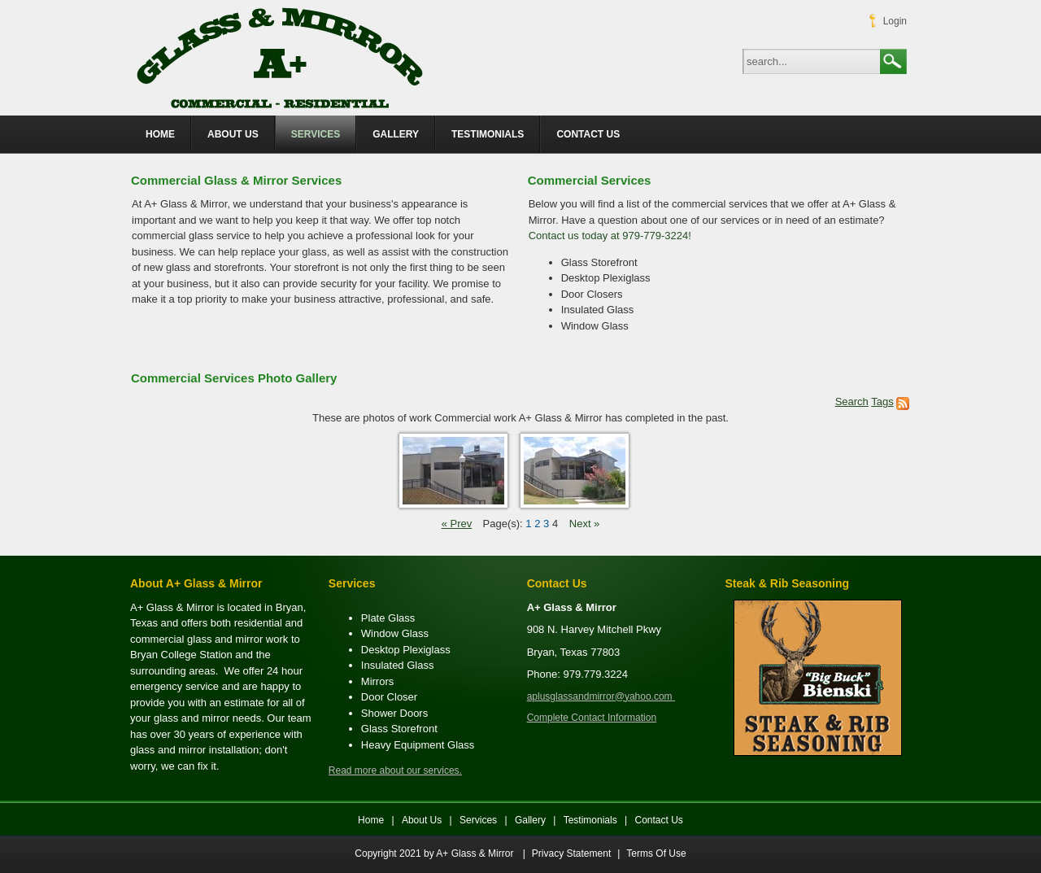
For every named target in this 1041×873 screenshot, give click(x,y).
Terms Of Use (656, 853)
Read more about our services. (395, 770)
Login (895, 21)
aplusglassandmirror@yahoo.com (600, 696)
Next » (584, 523)
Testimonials (590, 820)
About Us (422, 820)
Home (371, 820)
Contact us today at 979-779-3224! (610, 235)
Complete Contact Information (591, 717)
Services (478, 820)
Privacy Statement (571, 853)
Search (892, 62)
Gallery (531, 820)
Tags (882, 401)
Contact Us (659, 820)
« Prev (457, 523)
